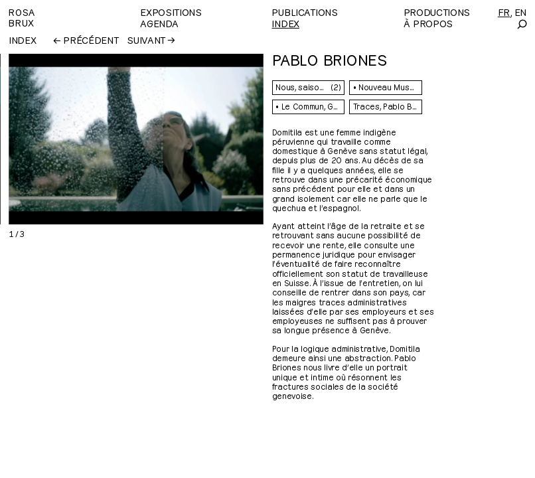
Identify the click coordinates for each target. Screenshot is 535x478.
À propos (428, 23)
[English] (520, 12)
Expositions (170, 12)
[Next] (197, 139)
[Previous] (65, 139)
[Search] (521, 24)
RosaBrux (22, 17)
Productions (437, 12)
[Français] (504, 12)
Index (285, 23)
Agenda (159, 23)
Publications (304, 12)
